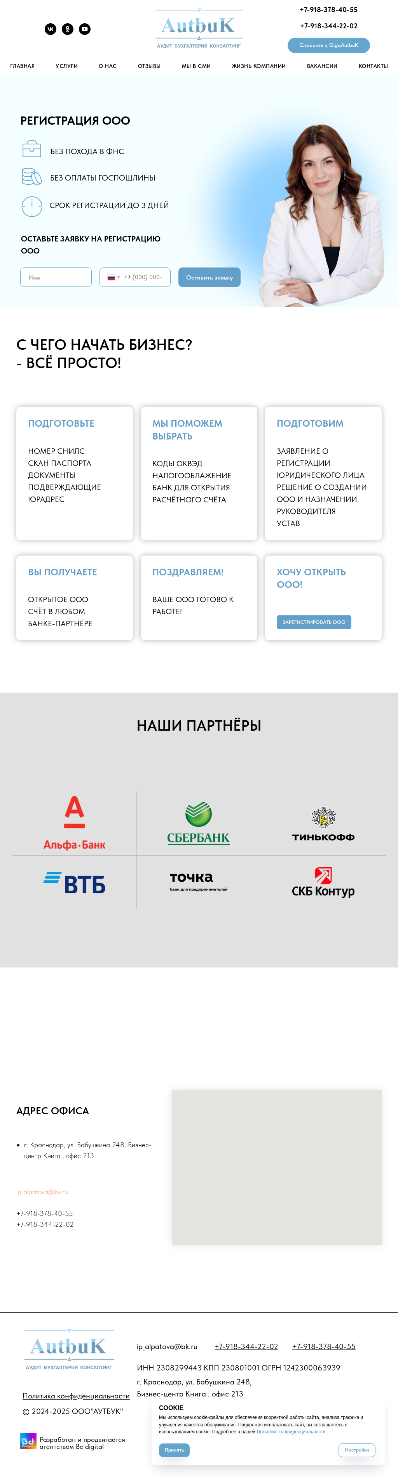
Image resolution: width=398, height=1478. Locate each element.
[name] (56, 277)
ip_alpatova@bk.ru (42, 1192)
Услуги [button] (67, 66)
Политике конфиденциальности (291, 1432)
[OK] (67, 33)
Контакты (373, 66)
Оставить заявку (209, 277)
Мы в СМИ (196, 66)
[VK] (50, 33)
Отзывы (149, 66)
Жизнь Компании (259, 66)
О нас (108, 66)
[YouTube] (85, 33)
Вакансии (322, 66)
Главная (22, 66)
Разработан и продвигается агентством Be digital (82, 1442)
